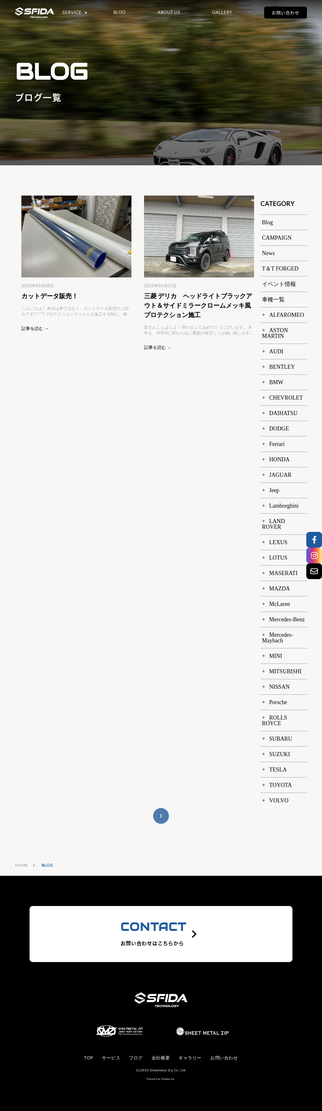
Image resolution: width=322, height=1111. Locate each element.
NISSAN (279, 687)
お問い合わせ (285, 12)
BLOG (119, 12)
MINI (275, 656)
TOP (88, 1058)
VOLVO (278, 800)
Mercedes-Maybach (277, 638)
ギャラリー (190, 1058)
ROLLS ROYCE (274, 720)
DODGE (279, 428)
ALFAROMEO (286, 315)
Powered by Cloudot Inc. (161, 1078)
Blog (267, 222)
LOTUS (278, 558)
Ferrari (277, 444)
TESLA (278, 769)
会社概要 (161, 1058)
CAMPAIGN (276, 238)
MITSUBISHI (285, 671)
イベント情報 (279, 284)
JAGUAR (280, 475)
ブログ (136, 1058)
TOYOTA (280, 785)
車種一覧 (273, 299)
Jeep (274, 490)
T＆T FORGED (280, 268)
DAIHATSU (283, 413)
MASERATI (283, 573)
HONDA (279, 459)
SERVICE (71, 12)
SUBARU (280, 739)
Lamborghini (284, 506)
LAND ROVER (273, 524)
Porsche (278, 702)
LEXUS (278, 542)
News (268, 253)
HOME (21, 865)
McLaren (279, 604)
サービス (111, 1058)
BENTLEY (282, 367)
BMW (276, 382)
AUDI (276, 351)
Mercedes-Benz (287, 619)
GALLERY (222, 12)
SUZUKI (279, 754)
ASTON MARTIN (275, 333)
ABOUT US (169, 12)
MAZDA (279, 588)
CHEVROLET (286, 398)
